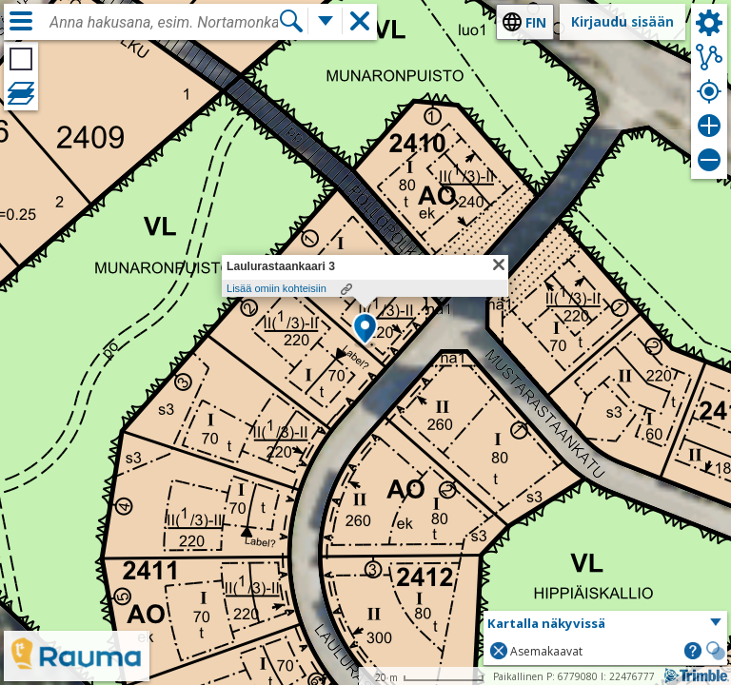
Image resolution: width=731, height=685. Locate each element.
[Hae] (291, 21)
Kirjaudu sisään (622, 21)
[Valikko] (21, 21)
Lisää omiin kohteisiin (276, 288)
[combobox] (163, 22)
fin (535, 22)
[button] (365, 330)
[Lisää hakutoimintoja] (325, 21)
